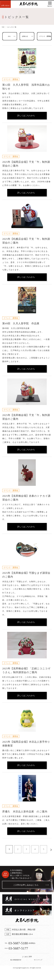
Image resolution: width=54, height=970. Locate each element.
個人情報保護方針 (15, 960)
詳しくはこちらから (26, 115)
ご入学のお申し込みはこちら (26, 885)
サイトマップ (38, 960)
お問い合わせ (5, 5)
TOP (3, 27)
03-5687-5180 (18, 943)
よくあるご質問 (27, 956)
